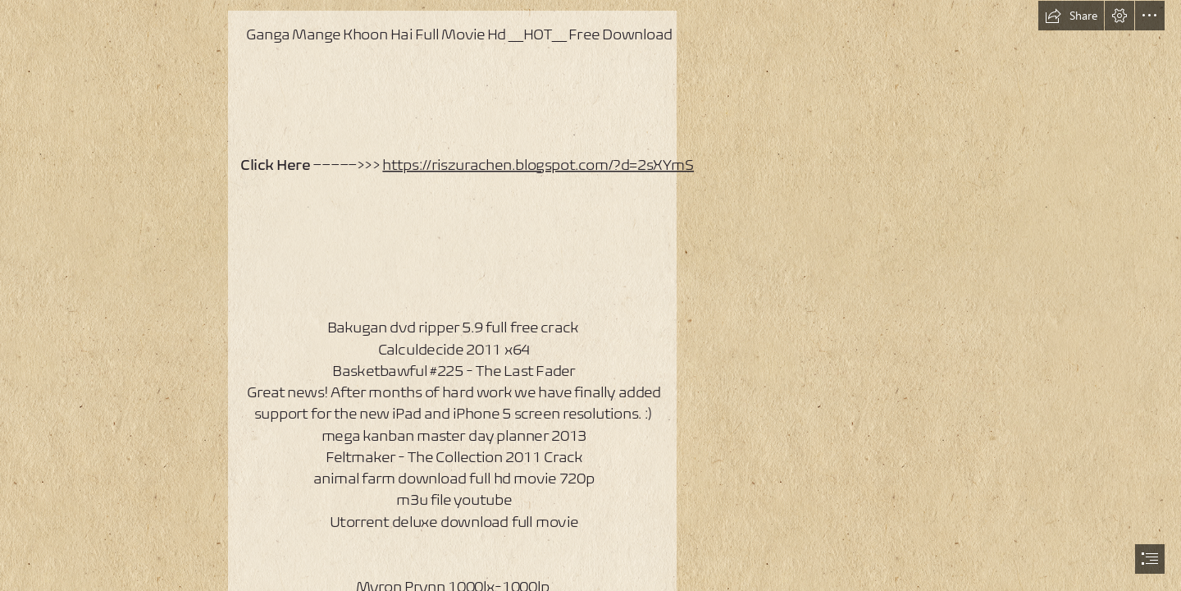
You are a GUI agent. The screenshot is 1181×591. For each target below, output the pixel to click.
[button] (1071, 15)
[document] (590, 295)
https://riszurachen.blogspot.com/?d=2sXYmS (538, 163)
